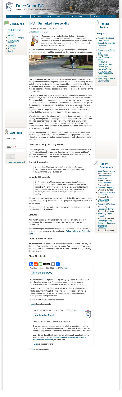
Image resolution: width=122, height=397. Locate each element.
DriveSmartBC (30, 5)
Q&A (46, 32)
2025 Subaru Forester (107, 171)
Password (10, 147)
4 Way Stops (103, 55)
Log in (33, 304)
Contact (11, 35)
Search (10, 51)
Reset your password (16, 162)
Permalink (64, 268)
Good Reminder (104, 183)
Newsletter (12, 46)
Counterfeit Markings (106, 204)
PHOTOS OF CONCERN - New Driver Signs (105, 64)
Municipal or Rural (44, 315)
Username (10, 139)
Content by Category (16, 38)
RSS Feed (12, 48)
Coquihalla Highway (106, 188)
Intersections (36, 32)
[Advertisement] (16, 92)
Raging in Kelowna (105, 209)
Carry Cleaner (103, 199)
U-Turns (101, 48)
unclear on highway (42, 273)
